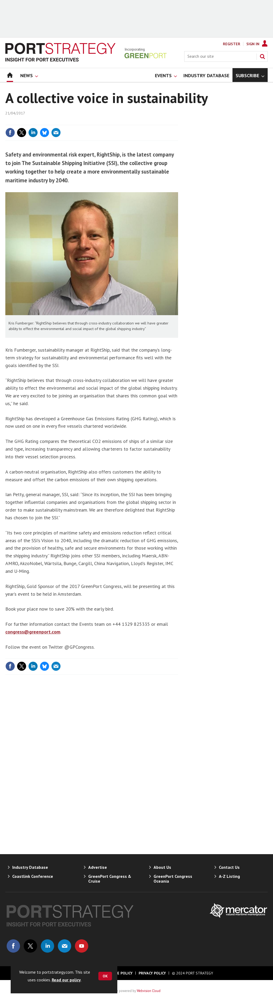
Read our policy (66, 979)
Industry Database (30, 867)
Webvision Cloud (148, 991)
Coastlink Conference (32, 876)
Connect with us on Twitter (30, 946)
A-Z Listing (229, 876)
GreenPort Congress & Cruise (109, 879)
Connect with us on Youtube (82, 946)
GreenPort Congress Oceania (173, 879)
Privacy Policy (152, 973)
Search (262, 56)
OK (105, 976)
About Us (162, 867)
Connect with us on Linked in (47, 946)
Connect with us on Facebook (13, 946)
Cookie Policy (119, 973)
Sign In (252, 44)
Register (231, 44)
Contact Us (229, 867)
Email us (64, 946)
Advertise (97, 867)
